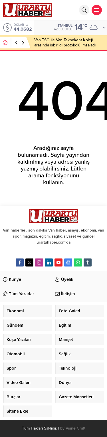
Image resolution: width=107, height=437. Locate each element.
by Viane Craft (72, 428)
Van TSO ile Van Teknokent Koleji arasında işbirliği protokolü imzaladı (65, 43)
